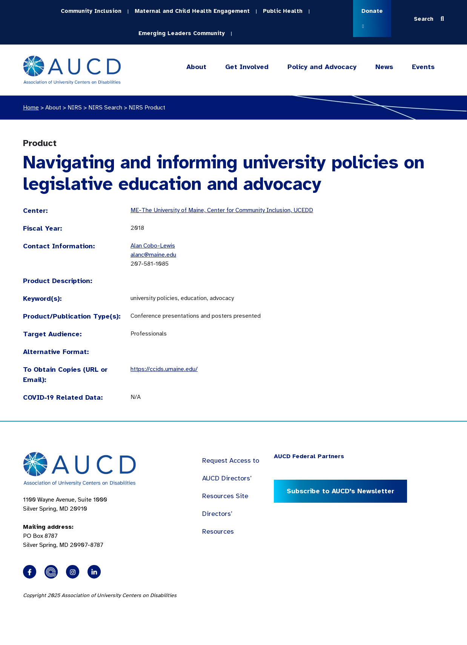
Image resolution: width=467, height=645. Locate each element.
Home (31, 107)
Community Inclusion (91, 11)
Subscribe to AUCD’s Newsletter (340, 491)
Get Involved (246, 67)
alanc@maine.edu (153, 255)
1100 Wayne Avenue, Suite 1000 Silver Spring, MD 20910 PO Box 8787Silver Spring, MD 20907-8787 (65, 522)
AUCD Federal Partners (309, 456)
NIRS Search (105, 107)
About (196, 67)
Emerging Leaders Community (181, 33)
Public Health (283, 11)
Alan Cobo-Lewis (153, 245)
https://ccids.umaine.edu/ (164, 369)
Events (423, 67)
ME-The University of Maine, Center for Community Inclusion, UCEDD (222, 210)
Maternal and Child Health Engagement (192, 11)
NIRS (75, 107)
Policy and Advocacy (321, 67)
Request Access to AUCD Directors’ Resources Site (230, 478)
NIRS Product (147, 107)
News (384, 67)
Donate (372, 18)
